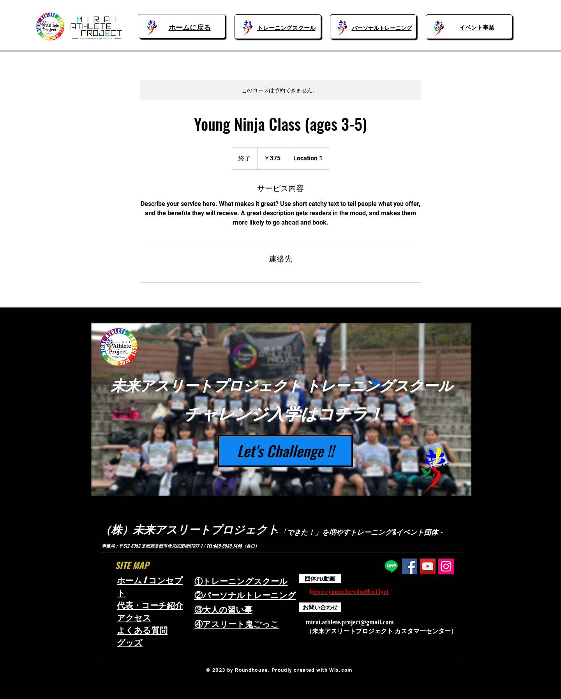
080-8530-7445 (227, 546)
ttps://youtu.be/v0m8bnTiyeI (351, 591)
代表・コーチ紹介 (150, 605)
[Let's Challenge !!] (285, 451)
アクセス (134, 617)
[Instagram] (446, 566)
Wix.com (340, 670)
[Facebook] (409, 566)
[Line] (391, 566)
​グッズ (130, 642)
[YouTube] (428, 566)
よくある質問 (142, 630)
